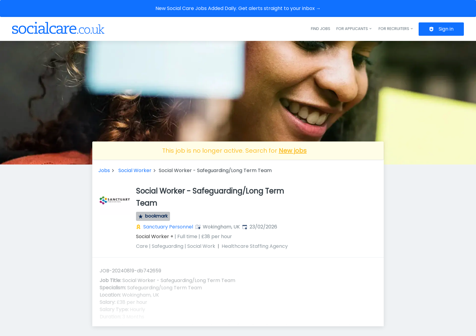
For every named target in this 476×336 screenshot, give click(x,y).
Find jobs (320, 28)
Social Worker (134, 170)
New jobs (293, 150)
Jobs (104, 170)
